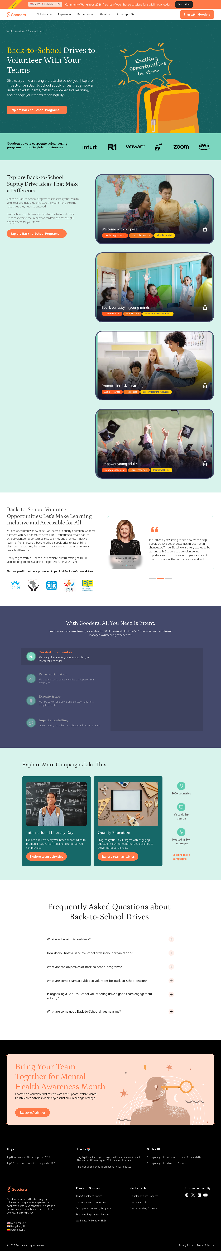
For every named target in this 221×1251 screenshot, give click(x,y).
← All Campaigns (16, 31)
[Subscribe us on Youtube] (205, 1195)
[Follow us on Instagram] (187, 1195)
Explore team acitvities (46, 856)
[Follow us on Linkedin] (199, 1195)
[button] (45, 14)
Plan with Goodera (197, 14)
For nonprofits (125, 14)
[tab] (65, 656)
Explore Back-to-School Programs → (37, 110)
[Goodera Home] (16, 14)
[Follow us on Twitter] (193, 1195)
